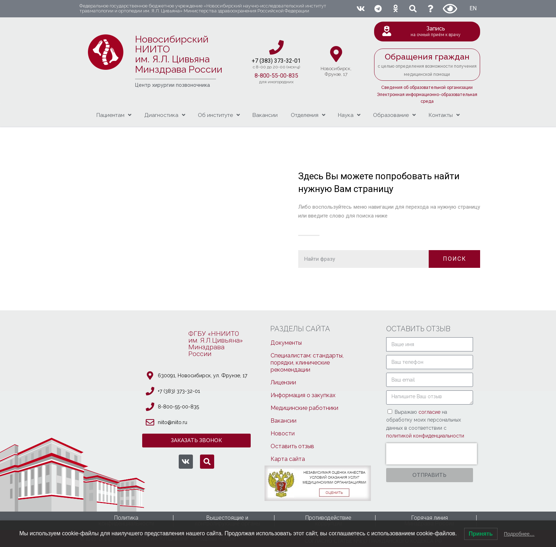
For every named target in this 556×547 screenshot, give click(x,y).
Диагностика (164, 115)
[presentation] (431, 453)
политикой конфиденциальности (425, 436)
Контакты (444, 115)
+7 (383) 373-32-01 (179, 391)
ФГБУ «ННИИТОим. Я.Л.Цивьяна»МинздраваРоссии (215, 343)
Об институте (219, 115)
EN (473, 8)
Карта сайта (288, 459)
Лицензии (283, 382)
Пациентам (113, 115)
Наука (349, 115)
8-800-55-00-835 (276, 75)
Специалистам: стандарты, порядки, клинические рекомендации (307, 362)
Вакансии (265, 115)
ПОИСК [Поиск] (454, 258)
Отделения (308, 115)
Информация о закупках (303, 395)
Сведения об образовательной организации (427, 87)
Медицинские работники (304, 408)
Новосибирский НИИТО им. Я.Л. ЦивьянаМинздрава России (178, 54)
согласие (430, 412)
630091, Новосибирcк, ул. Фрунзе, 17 (202, 375)
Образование (394, 115)
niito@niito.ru (172, 422)
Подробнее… (519, 534)
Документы (286, 342)
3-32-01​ (290, 60)
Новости (283, 433)
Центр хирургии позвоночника (172, 85)
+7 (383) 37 (266, 60)
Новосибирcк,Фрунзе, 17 (336, 71)
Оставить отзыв (292, 446)
